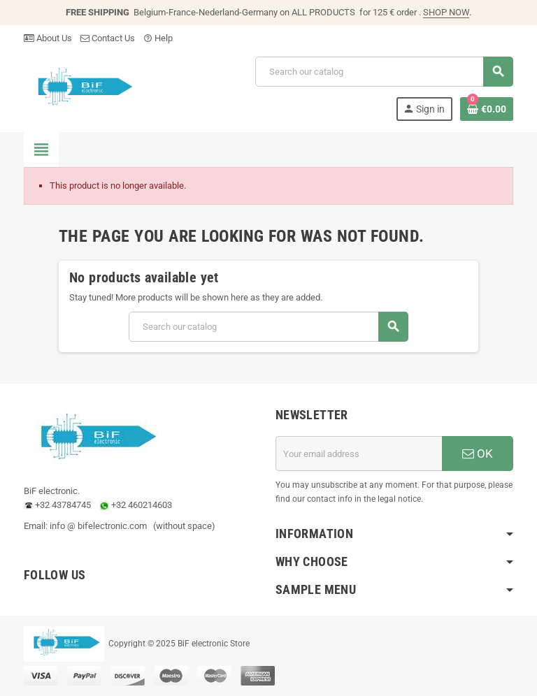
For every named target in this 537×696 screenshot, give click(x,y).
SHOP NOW (446, 12)
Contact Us (107, 38)
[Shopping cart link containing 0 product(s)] (486, 109)
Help (158, 38)
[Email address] (358, 453)
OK (477, 454)
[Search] (384, 72)
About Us (48, 38)
